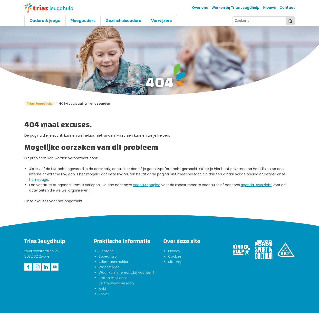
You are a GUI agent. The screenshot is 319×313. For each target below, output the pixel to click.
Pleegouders (83, 20)
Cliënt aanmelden (114, 261)
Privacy (174, 251)
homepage (38, 179)
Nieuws (269, 7)
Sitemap (175, 261)
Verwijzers (161, 20)
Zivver (104, 294)
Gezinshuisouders (123, 20)
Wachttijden (109, 267)
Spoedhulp (108, 256)
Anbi (102, 288)
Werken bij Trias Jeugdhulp (236, 7)
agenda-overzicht (256, 184)
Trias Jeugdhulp (39, 103)
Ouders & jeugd (44, 20)
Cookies (175, 256)
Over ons (200, 7)
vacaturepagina (146, 184)
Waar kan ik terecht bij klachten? (127, 272)
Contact (287, 7)
